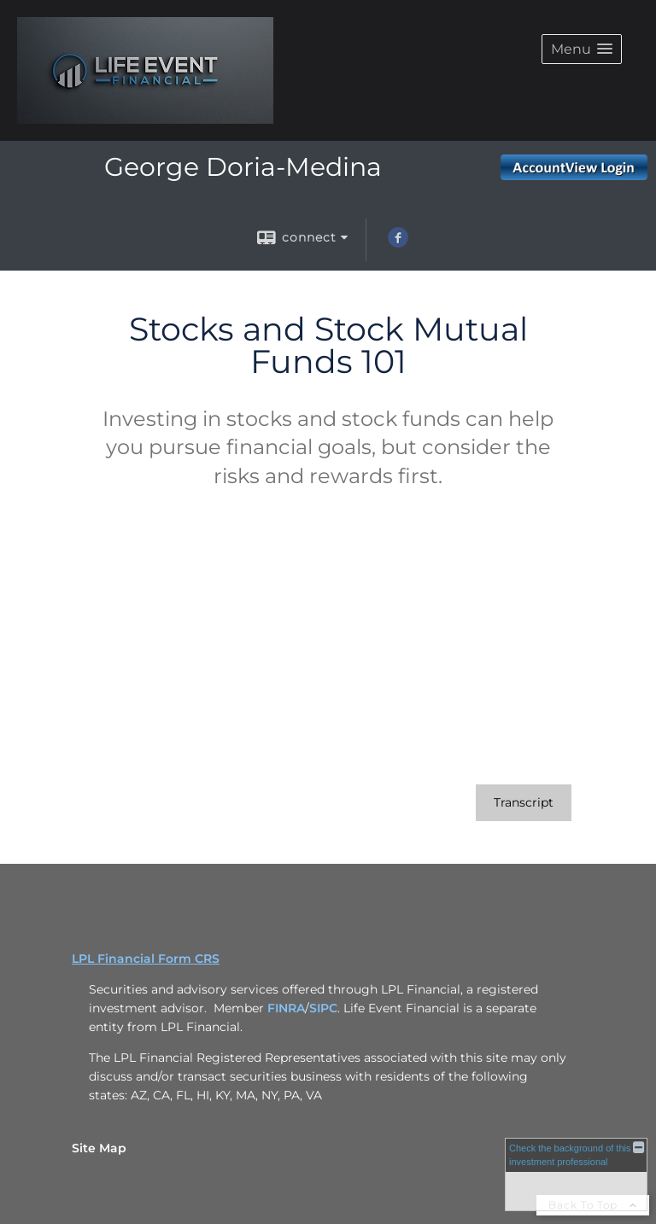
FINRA (286, 1008)
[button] (582, 49)
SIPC (323, 1008)
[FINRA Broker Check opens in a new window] (576, 1174)
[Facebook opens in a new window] (398, 243)
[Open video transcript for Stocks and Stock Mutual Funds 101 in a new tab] (523, 802)
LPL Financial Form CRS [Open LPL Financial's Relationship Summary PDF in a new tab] (146, 958)
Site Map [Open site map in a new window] (99, 1148)
